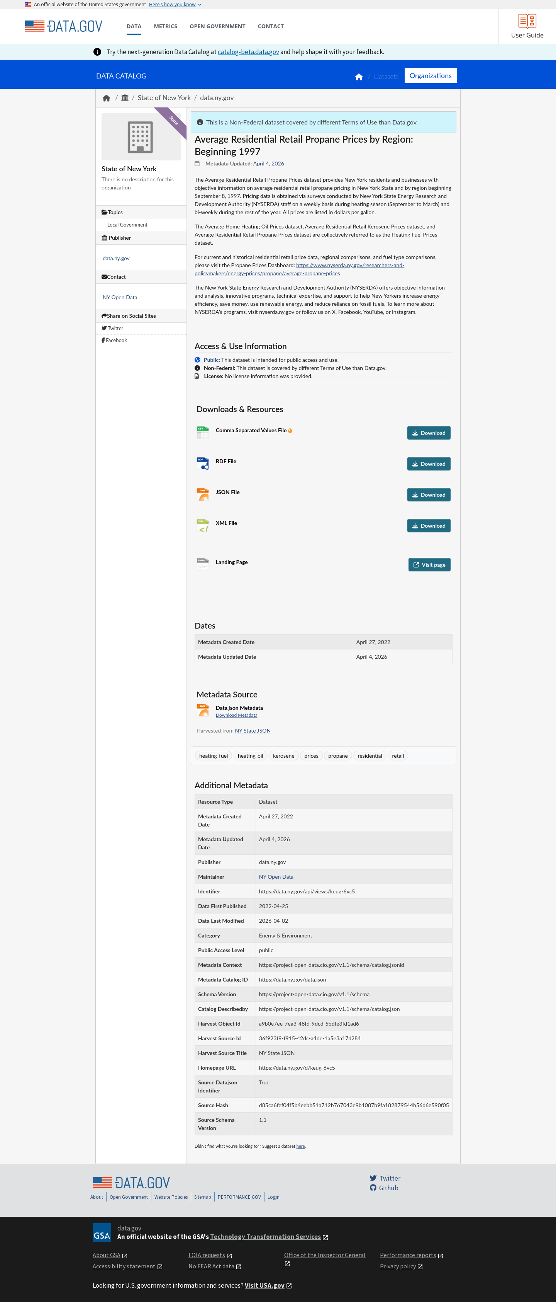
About (96, 1197)
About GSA (106, 1255)
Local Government (127, 225)
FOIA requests (206, 1255)
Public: (212, 359)
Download (429, 432)
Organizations (431, 75)
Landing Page (232, 562)
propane (338, 755)
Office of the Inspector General (325, 1255)
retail (398, 755)
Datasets (386, 76)
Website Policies (171, 1197)
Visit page (430, 564)
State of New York (164, 98)
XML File (226, 523)
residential (370, 755)
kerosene (284, 755)
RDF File (226, 461)
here (301, 1146)
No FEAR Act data (211, 1266)
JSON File (228, 492)
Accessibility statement (124, 1266)
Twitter (112, 328)
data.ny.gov (217, 98)
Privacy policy (398, 1266)
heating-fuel (213, 755)
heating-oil (250, 755)
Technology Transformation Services (265, 1236)
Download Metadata (237, 715)
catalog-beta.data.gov (248, 52)
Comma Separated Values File (252, 430)
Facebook (114, 340)
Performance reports (408, 1255)
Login (274, 1197)
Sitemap (202, 1197)
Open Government (129, 1197)
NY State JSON (253, 730)
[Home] (63, 26)
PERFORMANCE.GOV (239, 1197)
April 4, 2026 (268, 163)
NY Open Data (120, 297)
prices (311, 755)
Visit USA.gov (265, 1285)
